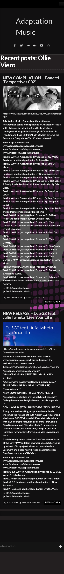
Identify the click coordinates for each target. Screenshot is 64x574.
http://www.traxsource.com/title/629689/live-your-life (31, 366)
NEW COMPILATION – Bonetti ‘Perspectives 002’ (31, 79)
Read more (52, 301)
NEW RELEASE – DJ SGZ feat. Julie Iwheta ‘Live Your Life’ (29, 315)
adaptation (32, 297)
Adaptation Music (32, 26)
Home (41, 297)
